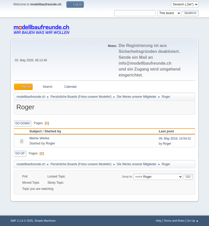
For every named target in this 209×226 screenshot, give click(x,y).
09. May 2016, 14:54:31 (175, 138)
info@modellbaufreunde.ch (145, 63)
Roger (50, 143)
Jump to (127, 176)
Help (158, 220)
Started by (52, 131)
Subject (35, 131)
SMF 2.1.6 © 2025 (21, 220)
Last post (168, 131)
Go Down (22, 123)
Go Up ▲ (193, 220)
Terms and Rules (174, 220)
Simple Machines (44, 220)
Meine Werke (39, 138)
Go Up (20, 153)
